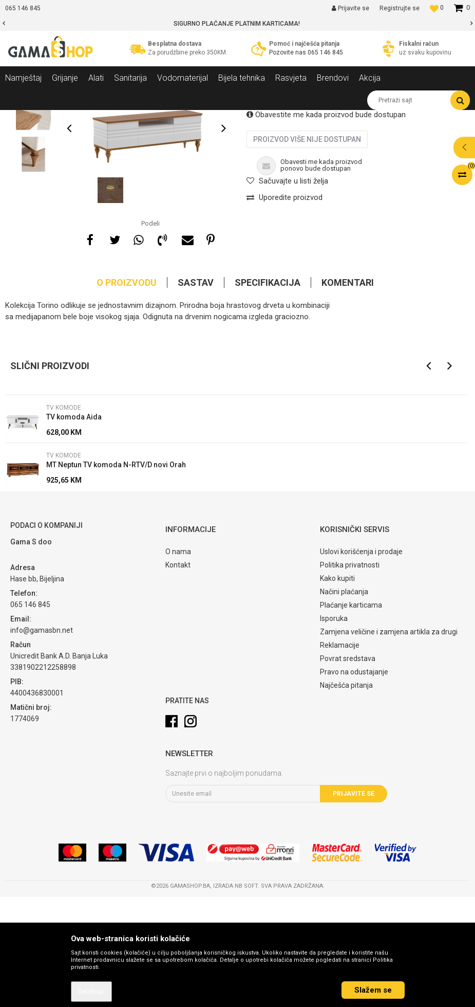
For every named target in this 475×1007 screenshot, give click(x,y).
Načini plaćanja (344, 702)
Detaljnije (91, 991)
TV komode (184, 117)
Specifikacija (267, 392)
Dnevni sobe (140, 117)
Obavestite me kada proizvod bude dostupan (326, 224)
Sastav (196, 392)
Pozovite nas (288, 52)
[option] (237, 23)
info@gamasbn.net (41, 740)
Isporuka (334, 728)
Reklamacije (339, 755)
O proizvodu (127, 392)
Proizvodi (61, 117)
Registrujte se (399, 8)
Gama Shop (21, 117)
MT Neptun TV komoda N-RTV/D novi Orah (116, 575)
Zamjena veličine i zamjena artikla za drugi (389, 742)
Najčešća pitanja (346, 795)
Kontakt (178, 675)
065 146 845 (325, 52)
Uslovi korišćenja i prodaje (361, 661)
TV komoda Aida (74, 527)
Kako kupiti (337, 688)
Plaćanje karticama (351, 715)
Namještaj (98, 117)
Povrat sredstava (347, 768)
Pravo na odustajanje (354, 782)
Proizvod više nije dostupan (307, 249)
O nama (178, 661)
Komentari (347, 392)
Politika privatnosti (349, 675)
